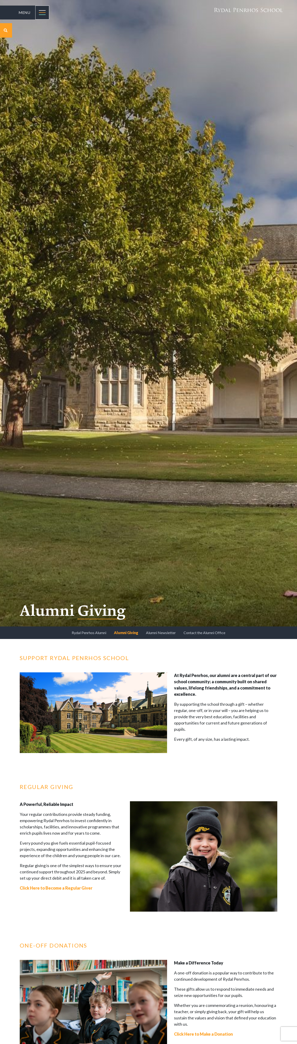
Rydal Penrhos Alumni (89, 632)
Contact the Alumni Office (204, 632)
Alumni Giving (126, 632)
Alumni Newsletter (161, 632)
